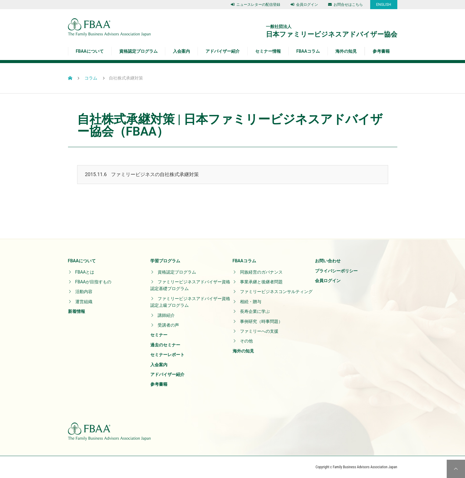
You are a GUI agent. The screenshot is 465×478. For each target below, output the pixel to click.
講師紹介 (166, 315)
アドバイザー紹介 (223, 51)
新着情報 (76, 311)
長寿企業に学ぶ (255, 311)
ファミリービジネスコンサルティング (276, 291)
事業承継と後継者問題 (261, 281)
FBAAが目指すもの (93, 281)
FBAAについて (89, 51)
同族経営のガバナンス (261, 272)
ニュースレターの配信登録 (255, 4)
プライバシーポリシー (336, 270)
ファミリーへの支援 (259, 331)
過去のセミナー (165, 344)
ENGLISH (383, 4)
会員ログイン (304, 4)
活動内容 (83, 291)
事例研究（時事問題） (261, 321)
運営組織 (83, 301)
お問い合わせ (328, 260)
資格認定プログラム (138, 51)
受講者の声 (168, 325)
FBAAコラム (308, 51)
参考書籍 (381, 51)
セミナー (158, 334)
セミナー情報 (268, 51)
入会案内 (181, 51)
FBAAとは (85, 272)
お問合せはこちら (345, 4)
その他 (246, 340)
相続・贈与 (250, 301)
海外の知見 (346, 51)
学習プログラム (165, 260)
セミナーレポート (167, 354)
